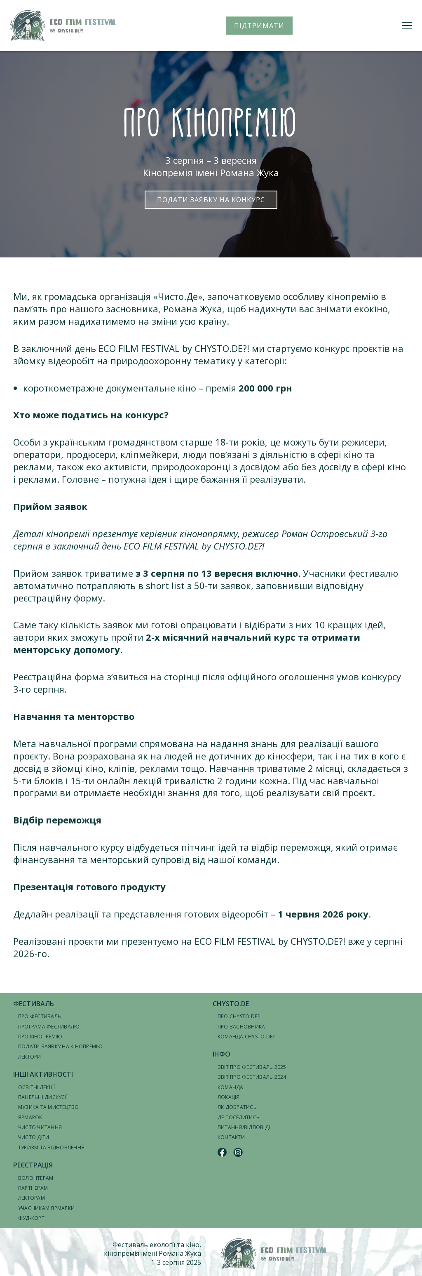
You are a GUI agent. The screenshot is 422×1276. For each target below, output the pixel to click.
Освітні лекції (36, 1087)
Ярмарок (30, 1117)
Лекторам (31, 1197)
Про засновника (241, 1026)
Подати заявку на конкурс (211, 199)
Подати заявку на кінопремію (60, 1046)
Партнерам (33, 1187)
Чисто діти (33, 1137)
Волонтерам (35, 1178)
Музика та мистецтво (48, 1107)
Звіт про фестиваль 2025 (252, 1067)
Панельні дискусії (43, 1097)
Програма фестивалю (49, 1026)
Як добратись (237, 1107)
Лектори (29, 1056)
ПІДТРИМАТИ (259, 25)
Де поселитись (239, 1117)
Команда (231, 1087)
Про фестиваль (39, 1016)
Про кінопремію (40, 1036)
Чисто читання (40, 1127)
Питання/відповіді (244, 1127)
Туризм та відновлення (51, 1147)
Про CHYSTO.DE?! (239, 1016)
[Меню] (406, 25)
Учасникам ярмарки (46, 1208)
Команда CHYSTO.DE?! (247, 1036)
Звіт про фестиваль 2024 (252, 1076)
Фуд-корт (31, 1218)
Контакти (231, 1137)
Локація (229, 1097)
